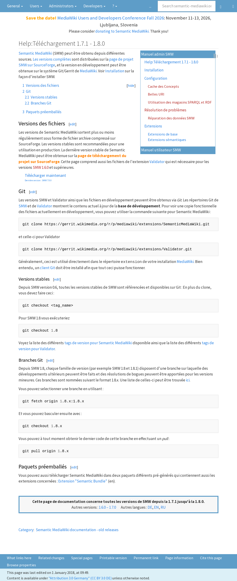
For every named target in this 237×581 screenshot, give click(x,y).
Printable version (113, 558)
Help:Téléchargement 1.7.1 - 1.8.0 (171, 62)
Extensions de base (163, 134)
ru (163, 507)
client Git (47, 267)
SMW (23, 206)
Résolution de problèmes (165, 110)
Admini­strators (63, 5)
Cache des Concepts (163, 86)
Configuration (155, 78)
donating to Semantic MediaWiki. (122, 31)
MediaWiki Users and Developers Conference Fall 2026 (110, 18)
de (150, 507)
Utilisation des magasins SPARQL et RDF (180, 102)
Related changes (51, 558)
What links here (19, 558)
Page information (179, 558)
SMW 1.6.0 (41, 167)
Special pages (82, 558)
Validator (157, 161)
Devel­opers (94, 5)
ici (188, 380)
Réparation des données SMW (171, 118)
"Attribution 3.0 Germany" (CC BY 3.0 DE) (80, 578)
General (15, 5)
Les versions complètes (52, 59)
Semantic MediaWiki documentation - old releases (77, 529)
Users (36, 5)
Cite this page (211, 558)
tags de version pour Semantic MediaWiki (98, 342)
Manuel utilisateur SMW (161, 149)
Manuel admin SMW (157, 54)
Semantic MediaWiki (35, 53)
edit (72, 124)
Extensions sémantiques (167, 139)
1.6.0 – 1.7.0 (107, 507)
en (156, 507)
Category (26, 529)
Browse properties (21, 565)
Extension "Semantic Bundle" (82, 481)
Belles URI (156, 94)
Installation (153, 70)
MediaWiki (88, 70)
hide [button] (131, 85)
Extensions (153, 126)
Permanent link (146, 558)
